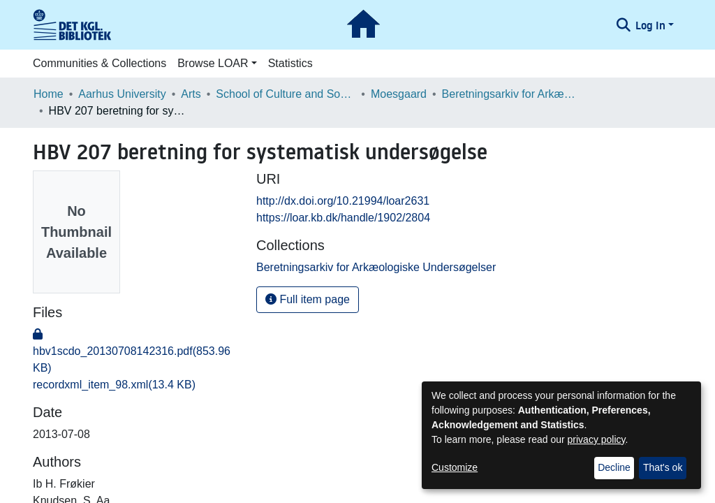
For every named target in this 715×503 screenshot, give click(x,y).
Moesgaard (399, 94)
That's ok (662, 467)
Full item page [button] (307, 299)
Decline (614, 467)
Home (49, 94)
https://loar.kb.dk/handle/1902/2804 (343, 218)
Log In (650, 25)
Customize (455, 467)
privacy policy (597, 439)
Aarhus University (121, 94)
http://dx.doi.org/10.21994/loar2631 (342, 201)
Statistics (290, 63)
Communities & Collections (99, 63)
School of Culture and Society (285, 94)
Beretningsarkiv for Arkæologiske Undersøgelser (512, 94)
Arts (190, 94)
